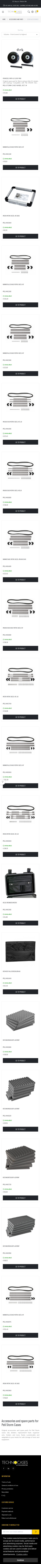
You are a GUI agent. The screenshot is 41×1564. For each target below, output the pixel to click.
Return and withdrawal (9, 1518)
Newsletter (5, 1492)
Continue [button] (20, 1560)
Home (4, 19)
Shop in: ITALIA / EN (19, 1)
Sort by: (20, 30)
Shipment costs (6, 1515)
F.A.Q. (3, 1496)
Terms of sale (6, 1482)
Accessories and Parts (16, 19)
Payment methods (7, 1511)
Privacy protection (7, 1489)
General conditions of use (10, 1485)
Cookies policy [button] (22, 1554)
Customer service (7, 1508)
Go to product (21, 99)
